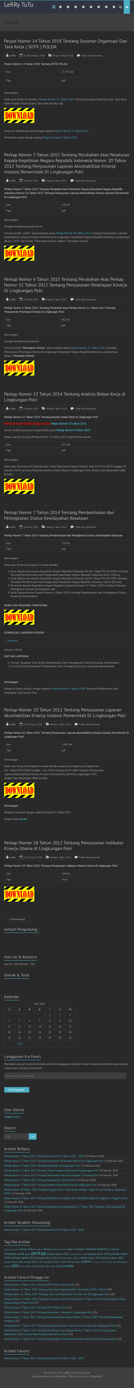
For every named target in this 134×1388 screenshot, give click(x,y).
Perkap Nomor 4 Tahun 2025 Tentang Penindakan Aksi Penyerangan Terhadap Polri (51, 1175)
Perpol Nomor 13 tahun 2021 (68, 423)
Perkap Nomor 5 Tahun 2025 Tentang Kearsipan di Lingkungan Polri (42, 1165)
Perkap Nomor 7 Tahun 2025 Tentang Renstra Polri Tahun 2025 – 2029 (44, 1156)
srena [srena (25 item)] (59, 1266)
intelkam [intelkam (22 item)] (79, 1249)
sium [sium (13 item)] (34, 1266)
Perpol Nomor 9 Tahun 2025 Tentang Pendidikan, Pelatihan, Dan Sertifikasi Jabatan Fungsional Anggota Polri (65, 1198)
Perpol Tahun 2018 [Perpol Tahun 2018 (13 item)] (62, 1261)
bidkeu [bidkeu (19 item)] (31, 1249)
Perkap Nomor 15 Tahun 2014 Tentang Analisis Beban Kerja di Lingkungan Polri (64, 397)
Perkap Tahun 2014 (56, 408)
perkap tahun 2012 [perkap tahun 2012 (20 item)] (47, 1257)
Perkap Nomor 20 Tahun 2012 (73, 233)
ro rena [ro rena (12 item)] (102, 1262)
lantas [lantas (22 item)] (115, 1249)
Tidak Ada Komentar (92, 55)
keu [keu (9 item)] (109, 1249)
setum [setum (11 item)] (22, 1266)
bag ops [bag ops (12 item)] (8, 1249)
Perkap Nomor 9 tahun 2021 (73, 430)
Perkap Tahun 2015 (56, 180)
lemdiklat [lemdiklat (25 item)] (10, 1254)
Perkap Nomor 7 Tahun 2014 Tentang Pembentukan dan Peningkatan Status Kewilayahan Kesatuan (59, 515)
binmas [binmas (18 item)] (47, 1249)
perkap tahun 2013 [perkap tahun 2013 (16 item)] (68, 1257)
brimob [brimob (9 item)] (55, 1249)
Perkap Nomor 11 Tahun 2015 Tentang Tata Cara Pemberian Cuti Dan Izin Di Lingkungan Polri (57, 1294)
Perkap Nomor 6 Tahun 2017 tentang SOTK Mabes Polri (35, 1307)
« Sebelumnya (17, 919)
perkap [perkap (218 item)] (38, 1253)
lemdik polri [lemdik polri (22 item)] (24, 1254)
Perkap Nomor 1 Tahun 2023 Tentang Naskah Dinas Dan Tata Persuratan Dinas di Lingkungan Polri (60, 1325)
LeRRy (12, 55)
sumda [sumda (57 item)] (68, 1265)
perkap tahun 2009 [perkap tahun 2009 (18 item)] (99, 1254)
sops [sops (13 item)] (47, 1266)
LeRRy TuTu (18, 4)
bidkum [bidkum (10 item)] (39, 1249)
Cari (32, 1136)
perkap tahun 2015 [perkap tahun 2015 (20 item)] (113, 1257)
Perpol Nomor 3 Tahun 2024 (71, 131)
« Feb (19, 1043)
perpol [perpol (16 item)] (48, 1261)
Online (12, 1117)
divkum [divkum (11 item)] (62, 1249)
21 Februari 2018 (32, 724)
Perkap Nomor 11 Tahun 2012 (88, 347)
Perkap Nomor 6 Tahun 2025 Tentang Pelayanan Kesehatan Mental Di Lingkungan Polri (53, 1161)
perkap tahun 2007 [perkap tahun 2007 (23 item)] (58, 1254)
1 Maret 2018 (30, 408)
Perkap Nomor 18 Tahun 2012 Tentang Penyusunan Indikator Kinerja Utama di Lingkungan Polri (64, 845)
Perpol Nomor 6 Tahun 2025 (60, 137)
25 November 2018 (34, 55)
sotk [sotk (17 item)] (52, 1266)
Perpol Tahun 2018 (63, 55)
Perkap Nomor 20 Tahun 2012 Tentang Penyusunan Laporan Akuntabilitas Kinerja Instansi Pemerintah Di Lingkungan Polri (65, 712)
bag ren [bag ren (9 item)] (15, 1249)
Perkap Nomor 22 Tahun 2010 (56, 99)
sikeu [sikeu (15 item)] (28, 1266)
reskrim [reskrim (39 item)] (86, 1261)
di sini (23, 819)
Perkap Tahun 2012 (60, 724)
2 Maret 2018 (30, 180)
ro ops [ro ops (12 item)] (95, 1262)
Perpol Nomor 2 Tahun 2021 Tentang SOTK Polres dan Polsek (39, 1284)
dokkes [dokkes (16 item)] (70, 1249)
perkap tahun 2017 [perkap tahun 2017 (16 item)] (34, 1261)
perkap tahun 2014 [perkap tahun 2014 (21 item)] (90, 1257)
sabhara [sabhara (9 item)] (7, 1266)
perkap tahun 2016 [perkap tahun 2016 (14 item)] (13, 1261)
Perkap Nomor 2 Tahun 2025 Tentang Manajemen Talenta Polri (40, 1180)
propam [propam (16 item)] (76, 1261)
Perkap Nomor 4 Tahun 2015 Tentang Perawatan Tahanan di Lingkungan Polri (48, 1312)
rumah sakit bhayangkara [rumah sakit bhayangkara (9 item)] (117, 1262)
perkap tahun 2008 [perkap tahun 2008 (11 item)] (79, 1254)
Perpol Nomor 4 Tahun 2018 (68, 688)
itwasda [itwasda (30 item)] (91, 1249)
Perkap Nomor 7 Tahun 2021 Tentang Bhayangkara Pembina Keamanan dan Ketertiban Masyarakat (60, 1339)
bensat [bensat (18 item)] (23, 1249)
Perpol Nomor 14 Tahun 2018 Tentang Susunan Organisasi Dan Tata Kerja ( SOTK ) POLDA (65, 44)
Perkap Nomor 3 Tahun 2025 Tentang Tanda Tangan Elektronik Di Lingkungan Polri (51, 1170)
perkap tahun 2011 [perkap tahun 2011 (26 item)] (23, 1258)
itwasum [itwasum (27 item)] (101, 1249)
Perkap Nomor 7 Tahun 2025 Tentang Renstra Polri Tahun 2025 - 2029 (44, 1229)
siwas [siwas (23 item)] (41, 1266)
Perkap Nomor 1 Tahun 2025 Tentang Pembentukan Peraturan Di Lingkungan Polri (50, 1185)
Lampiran (13, 640)
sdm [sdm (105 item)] (15, 1265)
